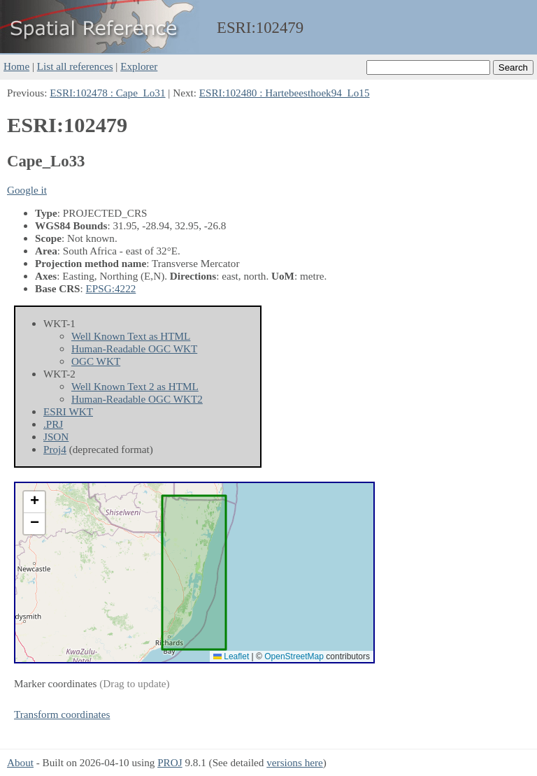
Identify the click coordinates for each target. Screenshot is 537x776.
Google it (27, 190)
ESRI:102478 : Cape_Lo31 (107, 93)
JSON (56, 437)
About (20, 762)
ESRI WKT (68, 411)
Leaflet (231, 656)
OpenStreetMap (294, 656)
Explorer (138, 66)
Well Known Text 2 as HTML (135, 386)
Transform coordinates (62, 714)
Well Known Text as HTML (130, 336)
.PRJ (53, 424)
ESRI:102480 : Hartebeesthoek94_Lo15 (284, 93)
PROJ (169, 762)
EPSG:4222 (111, 288)
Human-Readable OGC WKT (134, 348)
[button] (34, 502)
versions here (294, 762)
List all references (75, 66)
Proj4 (54, 449)
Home (16, 66)
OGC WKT (95, 361)
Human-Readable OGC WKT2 (137, 399)
